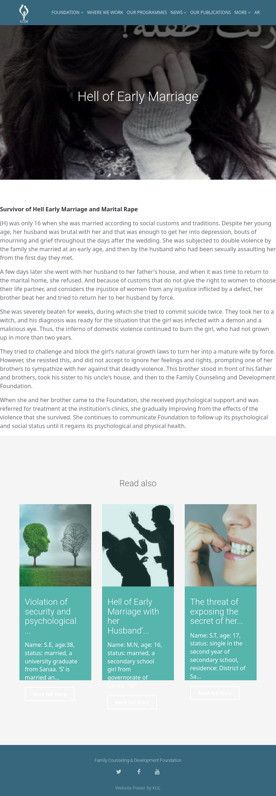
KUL (156, 788)
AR (257, 12)
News (179, 12)
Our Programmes (147, 12)
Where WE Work (105, 12)
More (242, 12)
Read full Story (49, 694)
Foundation (67, 12)
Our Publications (210, 12)
